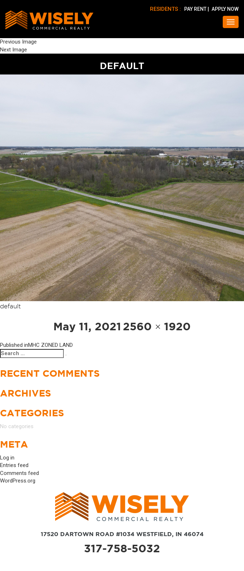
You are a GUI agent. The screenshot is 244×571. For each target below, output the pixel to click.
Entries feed (14, 465)
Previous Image (18, 41)
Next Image (13, 49)
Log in (7, 458)
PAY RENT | (197, 9)
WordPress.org (17, 481)
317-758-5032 (122, 549)
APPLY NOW (225, 9)
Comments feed (19, 473)
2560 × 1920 (157, 327)
